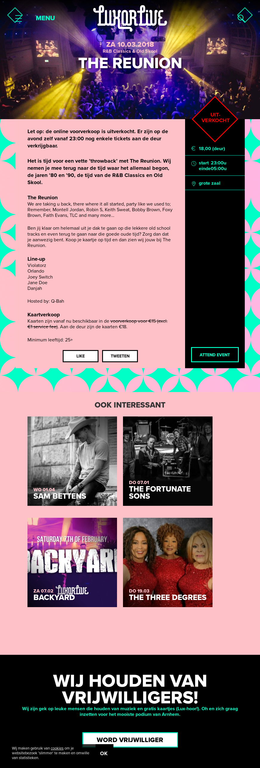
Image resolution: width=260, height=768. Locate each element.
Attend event (215, 354)
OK (103, 753)
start (204, 163)
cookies (57, 748)
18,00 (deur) (212, 149)
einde (205, 169)
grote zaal (209, 183)
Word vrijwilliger (130, 740)
